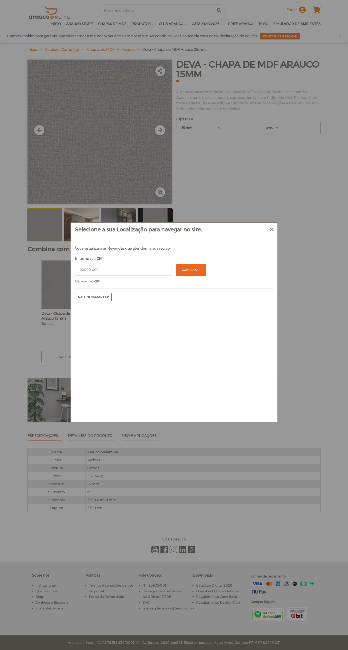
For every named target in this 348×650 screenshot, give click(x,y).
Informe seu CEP (89, 258)
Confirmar (191, 270)
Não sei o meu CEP (87, 281)
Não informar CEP (93, 297)
